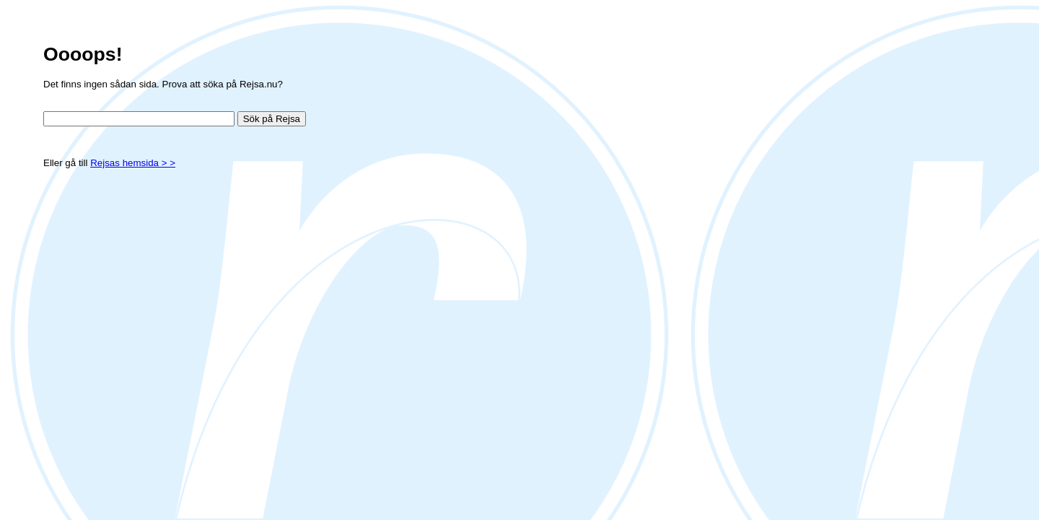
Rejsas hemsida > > (132, 162)
